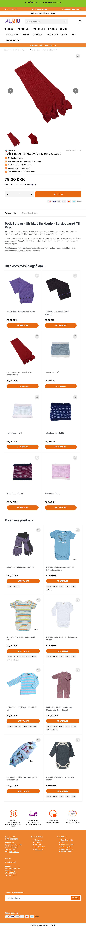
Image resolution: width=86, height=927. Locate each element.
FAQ (62, 842)
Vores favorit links (67, 844)
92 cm (55, 730)
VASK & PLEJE (39, 29)
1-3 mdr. (10, 726)
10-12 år (16, 586)
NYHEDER (52, 29)
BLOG (73, 35)
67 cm (55, 586)
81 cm (73, 586)
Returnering (39, 849)
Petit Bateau (12, 151)
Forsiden (7, 50)
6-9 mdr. (25, 726)
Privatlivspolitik (66, 847)
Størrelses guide (67, 840)
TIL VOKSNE (23, 29)
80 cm (74, 726)
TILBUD (64, 35)
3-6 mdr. (17, 726)
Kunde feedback (67, 849)
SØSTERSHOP (52, 35)
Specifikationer (29, 213)
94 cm (49, 590)
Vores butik (9, 843)
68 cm (61, 726)
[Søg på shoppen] (65, 21)
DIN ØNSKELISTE (13, 40)
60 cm (49, 586)
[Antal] (19, 194)
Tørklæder (25, 50)
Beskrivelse (11, 213)
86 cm (10, 660)
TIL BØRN (9, 29)
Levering (38, 842)
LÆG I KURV (58, 194)
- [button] (7, 194)
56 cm (49, 726)
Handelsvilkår (40, 847)
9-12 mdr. (33, 726)
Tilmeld (75, 898)
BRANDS (63, 29)
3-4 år (10, 586)
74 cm (67, 586)
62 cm (55, 726)
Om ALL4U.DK (10, 862)
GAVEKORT (37, 35)
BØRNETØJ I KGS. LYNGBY (17, 35)
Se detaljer (22, 325)
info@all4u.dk (14, 852)
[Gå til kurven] (78, 21)
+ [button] (31, 194)
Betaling (38, 844)
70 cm (61, 586)
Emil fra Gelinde (50, 925)
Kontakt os (39, 840)
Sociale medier (66, 851)
